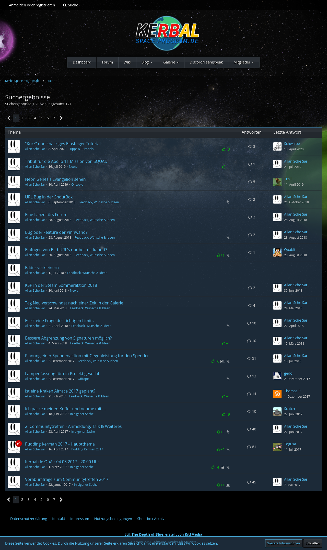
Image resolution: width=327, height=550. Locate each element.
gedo (288, 373)
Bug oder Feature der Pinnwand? (56, 232)
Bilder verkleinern (42, 267)
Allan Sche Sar (35, 149)
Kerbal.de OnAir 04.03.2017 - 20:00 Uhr (62, 461)
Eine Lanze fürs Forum (46, 214)
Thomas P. (292, 390)
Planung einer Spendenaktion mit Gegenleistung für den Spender (87, 355)
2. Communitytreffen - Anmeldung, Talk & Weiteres (73, 426)
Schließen (313, 543)
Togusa (290, 443)
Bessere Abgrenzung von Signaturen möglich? (68, 338)
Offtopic (77, 184)
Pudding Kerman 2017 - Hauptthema (60, 444)
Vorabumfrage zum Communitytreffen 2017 (66, 479)
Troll (287, 178)
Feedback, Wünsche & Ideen (99, 202)
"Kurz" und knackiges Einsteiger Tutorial (63, 143)
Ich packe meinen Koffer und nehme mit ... (65, 408)
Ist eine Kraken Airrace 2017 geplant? (60, 391)
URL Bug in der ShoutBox (49, 197)
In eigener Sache (82, 414)
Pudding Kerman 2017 (87, 449)
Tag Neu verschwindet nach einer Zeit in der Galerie (74, 303)
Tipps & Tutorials (81, 149)
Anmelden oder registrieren (32, 5)
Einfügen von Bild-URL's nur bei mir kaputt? (66, 249)
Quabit (289, 249)
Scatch (289, 408)
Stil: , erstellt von (163, 534)
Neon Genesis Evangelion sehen (55, 179)
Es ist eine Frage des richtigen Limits (59, 320)
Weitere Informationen (283, 543)
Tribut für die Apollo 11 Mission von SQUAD (66, 161)
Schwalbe (292, 143)
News (73, 166)
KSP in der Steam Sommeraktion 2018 (61, 285)
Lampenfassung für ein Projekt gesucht (62, 373)
